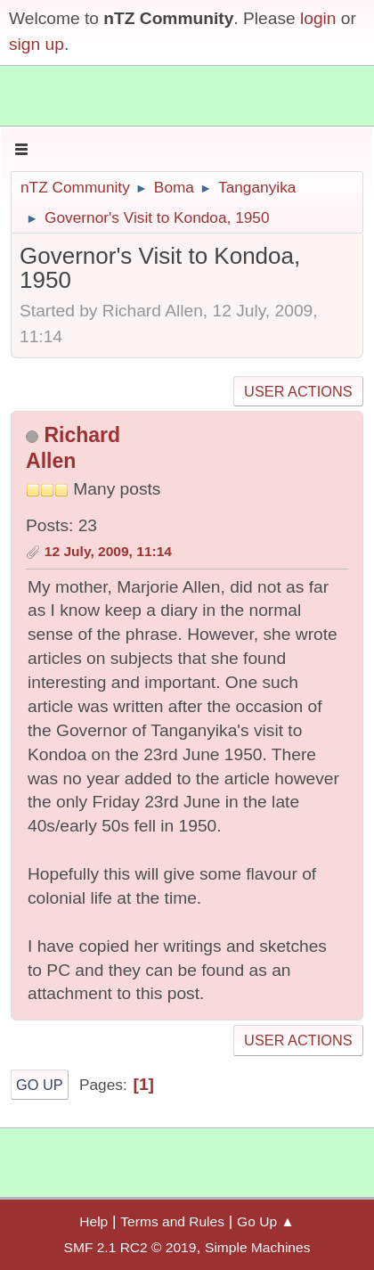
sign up (36, 44)
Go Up (39, 1085)
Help (93, 1221)
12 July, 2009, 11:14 (108, 551)
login (318, 18)
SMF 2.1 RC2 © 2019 (130, 1247)
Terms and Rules (172, 1221)
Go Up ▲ (266, 1221)
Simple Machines (257, 1247)
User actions (298, 391)
